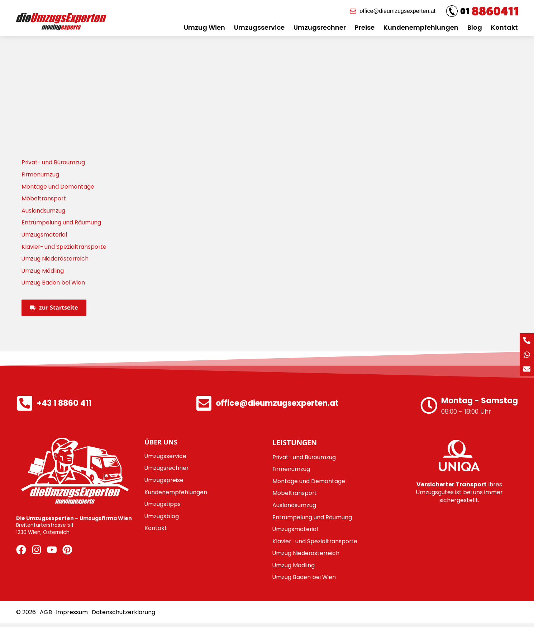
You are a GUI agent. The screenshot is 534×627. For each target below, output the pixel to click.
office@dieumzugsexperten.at (277, 405)
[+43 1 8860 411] (25, 405)
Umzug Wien (204, 27)
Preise (365, 27)
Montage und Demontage (58, 187)
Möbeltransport (44, 199)
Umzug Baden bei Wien (54, 284)
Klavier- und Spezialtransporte (65, 247)
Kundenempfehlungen (420, 27)
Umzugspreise (164, 482)
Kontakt (504, 27)
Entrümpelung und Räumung (61, 223)
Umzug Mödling (43, 272)
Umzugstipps (162, 506)
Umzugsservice (259, 27)
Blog (474, 27)
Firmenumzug (41, 174)
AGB (46, 616)
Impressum (72, 616)
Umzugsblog (161, 519)
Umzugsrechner (320, 27)
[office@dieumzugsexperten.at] (204, 405)
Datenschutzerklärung (123, 616)
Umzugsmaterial (45, 235)
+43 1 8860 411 (65, 405)
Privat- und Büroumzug (54, 162)
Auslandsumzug (43, 211)
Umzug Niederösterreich (56, 260)
